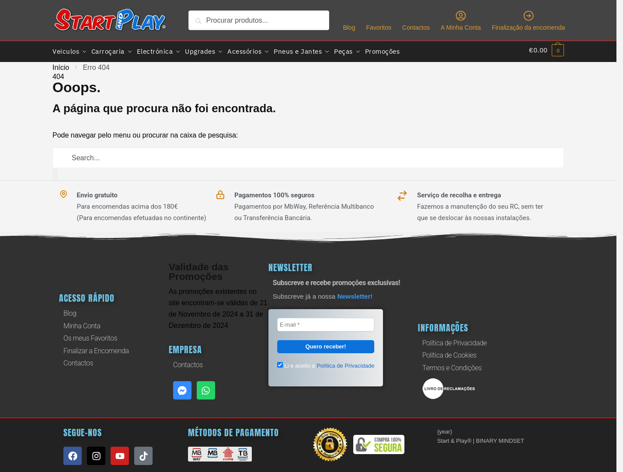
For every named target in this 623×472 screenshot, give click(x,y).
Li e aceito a (326, 363)
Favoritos (378, 27)
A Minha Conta (461, 20)
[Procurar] (55, 172)
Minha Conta (81, 324)
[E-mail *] (326, 323)
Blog (349, 27)
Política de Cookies (449, 353)
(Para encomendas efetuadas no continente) (141, 216)
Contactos (416, 27)
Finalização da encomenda (528, 20)
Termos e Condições (452, 366)
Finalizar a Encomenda (96, 349)
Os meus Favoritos (90, 336)
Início (60, 65)
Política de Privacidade (454, 341)
